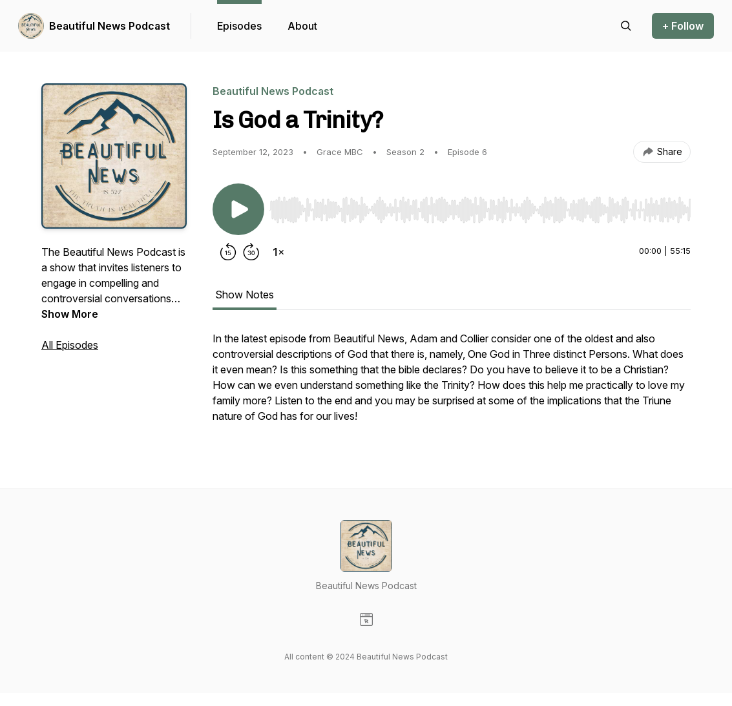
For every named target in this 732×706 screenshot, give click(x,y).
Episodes (239, 25)
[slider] (480, 209)
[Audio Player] (480, 206)
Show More (69, 313)
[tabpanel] (452, 384)
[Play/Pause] (238, 209)
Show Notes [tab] (244, 294)
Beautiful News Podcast (109, 25)
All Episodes (69, 344)
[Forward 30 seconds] (251, 252)
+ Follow (683, 25)
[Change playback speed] (278, 252)
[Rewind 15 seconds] (228, 252)
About (302, 25)
